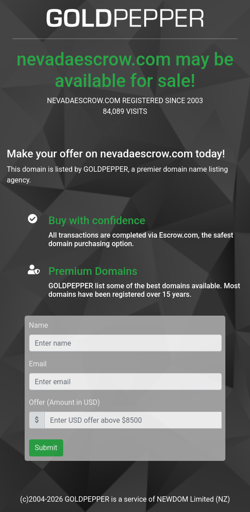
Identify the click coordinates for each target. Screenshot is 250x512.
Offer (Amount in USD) (64, 402)
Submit (46, 447)
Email (38, 364)
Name (38, 325)
